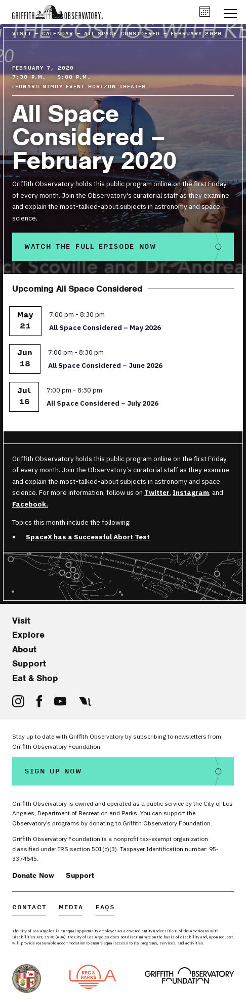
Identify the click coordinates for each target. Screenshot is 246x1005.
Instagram (191, 492)
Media (71, 908)
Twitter (157, 492)
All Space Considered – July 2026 (102, 403)
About (24, 649)
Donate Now (33, 875)
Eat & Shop (35, 678)
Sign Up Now (53, 771)
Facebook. (30, 504)
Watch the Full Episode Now (90, 246)
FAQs (105, 908)
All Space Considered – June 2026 (105, 365)
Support (29, 663)
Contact (29, 908)
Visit (21, 620)
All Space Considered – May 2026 (105, 327)
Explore (28, 634)
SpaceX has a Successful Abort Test (88, 536)
